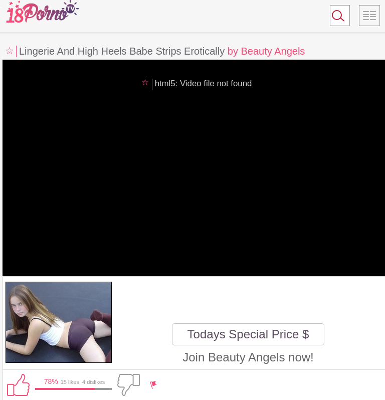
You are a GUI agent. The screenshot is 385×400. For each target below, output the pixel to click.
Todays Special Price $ (248, 334)
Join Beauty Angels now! (248, 357)
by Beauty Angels (266, 51)
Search (335, 17)
